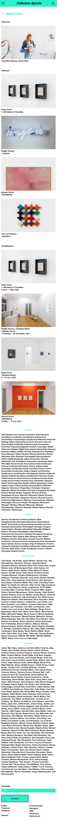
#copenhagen (7, 529)
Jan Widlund (26, 701)
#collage (9, 444)
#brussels (5, 527)
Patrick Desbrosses (43, 621)
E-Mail (4, 806)
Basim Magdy (33, 663)
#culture (33, 447)
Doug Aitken (42, 680)
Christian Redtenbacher (28, 575)
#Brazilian (5, 490)
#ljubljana (5, 539)
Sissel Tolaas (47, 755)
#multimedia (16, 469)
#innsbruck (48, 534)
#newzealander (38, 500)
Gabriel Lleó (18, 692)
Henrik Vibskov (39, 696)
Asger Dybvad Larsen (17, 663)
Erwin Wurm (31, 687)
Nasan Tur (21, 733)
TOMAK (34, 767)
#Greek (41, 495)
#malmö (39, 539)
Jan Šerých (15, 701)
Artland (42, 660)
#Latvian (49, 498)
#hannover (19, 534)
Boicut (17, 665)
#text (20, 483)
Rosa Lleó (24, 750)
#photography (32, 473)
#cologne (46, 527)
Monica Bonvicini (8, 733)
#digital (21, 449)
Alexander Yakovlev (22, 563)
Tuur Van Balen (20, 769)
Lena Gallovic (21, 604)
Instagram (5, 811)
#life (3, 464)
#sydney (44, 546)
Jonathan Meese (38, 709)
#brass (24, 442)
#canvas (31, 442)
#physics (42, 473)
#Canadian (22, 490)
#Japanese (25, 498)
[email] (28, 790)
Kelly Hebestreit (26, 600)
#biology (4, 442)
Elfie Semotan (14, 682)
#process (43, 476)
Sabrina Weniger (24, 626)
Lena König (41, 718)
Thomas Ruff (6, 764)
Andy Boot (38, 655)
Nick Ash (21, 619)
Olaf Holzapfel (38, 738)
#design (14, 449)
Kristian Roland (40, 716)
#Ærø (38, 520)
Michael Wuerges (8, 619)
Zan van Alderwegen (29, 638)
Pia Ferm (29, 743)
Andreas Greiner (40, 653)
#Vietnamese (16, 510)
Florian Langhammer (30, 587)
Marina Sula (28, 726)
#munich (24, 541)
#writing (24, 486)
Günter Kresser (34, 592)
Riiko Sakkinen (30, 747)
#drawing (51, 449)
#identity (44, 459)
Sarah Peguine (38, 626)
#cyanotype (42, 447)
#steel (17, 481)
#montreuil (6, 541)
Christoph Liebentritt (19, 578)
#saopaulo (5, 546)
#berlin (4, 524)
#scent (19, 478)
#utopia (4, 486)
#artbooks (17, 437)
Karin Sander (16, 713)
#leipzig (21, 537)
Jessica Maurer (39, 595)
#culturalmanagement (19, 447)
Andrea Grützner (41, 650)
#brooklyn (38, 524)
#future (4, 459)
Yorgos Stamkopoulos (41, 772)
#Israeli (10, 498)
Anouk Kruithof (18, 660)
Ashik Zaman (14, 570)
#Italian (16, 498)
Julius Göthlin (40, 711)
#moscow (16, 541)
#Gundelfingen (36, 532)
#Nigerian (50, 500)
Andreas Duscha (8, 653)
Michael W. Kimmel (44, 617)
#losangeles (23, 539)
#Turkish (49, 507)
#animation (30, 435)
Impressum (34, 814)
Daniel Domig (24, 675)
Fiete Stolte (40, 689)
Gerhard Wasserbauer (17, 592)
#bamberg (21, 522)
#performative (20, 473)
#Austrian (45, 488)
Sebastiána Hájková (21, 629)
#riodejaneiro (40, 544)
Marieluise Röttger (15, 614)
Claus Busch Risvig (43, 670)
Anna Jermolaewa (16, 658)
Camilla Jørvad (15, 573)
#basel (40, 522)
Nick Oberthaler (33, 733)
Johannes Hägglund (25, 706)
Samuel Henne (35, 750)
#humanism (35, 459)
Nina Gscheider (40, 735)
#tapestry (49, 481)
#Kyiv (15, 537)
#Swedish (27, 507)
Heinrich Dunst (43, 694)
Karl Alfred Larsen (45, 597)
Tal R (31, 760)
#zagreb (14, 551)
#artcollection (28, 437)
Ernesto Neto (19, 687)
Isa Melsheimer (28, 699)
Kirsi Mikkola (17, 716)
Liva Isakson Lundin (16, 721)
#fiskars (4, 532)
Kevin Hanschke (41, 600)
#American (14, 488)
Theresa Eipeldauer (9, 762)
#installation (21, 461)
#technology (12, 483)
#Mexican (28, 500)
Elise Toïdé (33, 583)
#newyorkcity (33, 541)
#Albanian (47, 486)
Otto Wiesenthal (24, 740)
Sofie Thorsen (23, 757)
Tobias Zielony (24, 767)
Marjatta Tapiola (41, 726)
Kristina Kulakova (17, 602)
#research (11, 478)
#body (17, 442)
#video (11, 486)
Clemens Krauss (24, 672)
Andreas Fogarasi (24, 653)
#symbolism (39, 481)
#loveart (14, 464)
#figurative (5, 457)
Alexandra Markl (39, 563)
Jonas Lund (25, 709)
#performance (7, 473)
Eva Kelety (11, 585)
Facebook (5, 808)
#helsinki (28, 534)
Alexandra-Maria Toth (28, 566)
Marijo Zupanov (30, 614)
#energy (27, 452)
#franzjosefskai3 (43, 457)
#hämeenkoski (7, 534)
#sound (11, 481)
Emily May (43, 583)
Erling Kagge (6, 687)
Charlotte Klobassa (29, 667)
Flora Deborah (14, 587)
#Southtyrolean (7, 507)
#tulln (12, 549)
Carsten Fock (14, 667)
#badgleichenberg (9, 522)
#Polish (24, 503)
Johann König (36, 704)
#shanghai (15, 546)
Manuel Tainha (25, 723)
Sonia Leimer (35, 757)
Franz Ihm (50, 689)
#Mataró (47, 539)
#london (13, 539)
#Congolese (41, 490)
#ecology (5, 452)
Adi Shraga (17, 561)
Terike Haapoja (41, 760)
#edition (20, 452)
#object (27, 471)
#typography (41, 483)
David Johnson (32, 580)
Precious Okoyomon (43, 743)
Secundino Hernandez (36, 752)
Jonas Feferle (13, 709)
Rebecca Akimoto (40, 624)
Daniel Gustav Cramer (20, 677)
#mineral (5, 466)
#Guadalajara (23, 532)
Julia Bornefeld (27, 711)
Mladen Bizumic (46, 730)
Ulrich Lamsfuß (47, 769)
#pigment (51, 473)
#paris (4, 544)
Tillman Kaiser (19, 764)
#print (36, 476)
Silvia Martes (18, 631)
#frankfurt (13, 532)
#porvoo (17, 544)
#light (7, 464)
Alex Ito (45, 648)
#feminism (41, 454)
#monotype (6, 469)
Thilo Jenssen (25, 762)
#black (12, 442)
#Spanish (19, 507)
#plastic (4, 476)
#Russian (5, 505)
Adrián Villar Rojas (9, 648)
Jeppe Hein (12, 704)
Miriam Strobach (32, 730)
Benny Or (38, 570)
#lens (27, 537)
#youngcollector (35, 486)
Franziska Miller (8, 590)
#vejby (23, 549)
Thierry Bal (33, 633)
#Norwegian (6, 503)
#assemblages (19, 440)
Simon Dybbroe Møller (34, 631)
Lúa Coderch (45, 721)
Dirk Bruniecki (46, 580)
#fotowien (20, 457)
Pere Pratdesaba (8, 624)
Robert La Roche (45, 747)
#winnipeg (5, 551)
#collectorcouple (31, 444)
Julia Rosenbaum (29, 597)
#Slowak (39, 505)
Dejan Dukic (30, 680)
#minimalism (23, 466)
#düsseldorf (27, 529)
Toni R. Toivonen (46, 767)
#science (26, 478)
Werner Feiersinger (23, 772)
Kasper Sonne (29, 713)
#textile (26, 483)
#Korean (33, 498)
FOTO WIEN (45, 587)
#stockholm (35, 546)
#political (12, 476)
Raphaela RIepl (7, 745)
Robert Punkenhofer (10, 750)
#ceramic (39, 442)
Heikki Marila (15, 694)
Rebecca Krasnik (8, 626)
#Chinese (31, 490)
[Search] (21, 14)
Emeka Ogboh (17, 684)
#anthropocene (42, 435)
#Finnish (35, 493)
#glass (27, 459)
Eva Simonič (22, 585)
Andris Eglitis (27, 655)
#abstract (9, 435)
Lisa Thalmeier (16, 607)
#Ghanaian (33, 495)
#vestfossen (32, 549)
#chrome (47, 442)
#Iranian (48, 495)
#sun (31, 481)
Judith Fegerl (14, 711)
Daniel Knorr (36, 677)
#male (20, 464)
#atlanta (32, 520)
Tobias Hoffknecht (9, 767)
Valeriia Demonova (9, 636)
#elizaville (37, 529)
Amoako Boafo (26, 650)
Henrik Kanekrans (24, 696)
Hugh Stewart (48, 592)
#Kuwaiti (41, 498)
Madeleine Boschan (9, 723)
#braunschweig (27, 524)
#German (24, 495)
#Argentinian (25, 488)
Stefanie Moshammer (19, 760)
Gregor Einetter (42, 692)
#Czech (4, 493)
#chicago (38, 527)
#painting (46, 471)
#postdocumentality (24, 476)
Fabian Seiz (29, 689)
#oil (39, 471)
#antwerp (24, 520)
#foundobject (30, 457)
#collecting (18, 444)
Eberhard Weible (21, 583)
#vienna (41, 549)
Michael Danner (28, 617)
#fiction (50, 454)
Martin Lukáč (13, 728)
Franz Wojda (6, 692)
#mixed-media (42, 466)
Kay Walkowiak (42, 713)
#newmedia (6, 471)
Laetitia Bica (31, 602)
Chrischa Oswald (41, 573)
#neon (48, 469)
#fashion (25, 454)
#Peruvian (16, 503)
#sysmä (51, 546)
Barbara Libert (27, 570)
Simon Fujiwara (34, 755)
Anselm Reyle (32, 660)
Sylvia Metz (12, 633)
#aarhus (4, 520)
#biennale (42, 440)
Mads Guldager (31, 609)
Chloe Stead (27, 573)
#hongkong (37, 534)
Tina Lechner (45, 764)
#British (13, 490)
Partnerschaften (36, 806)
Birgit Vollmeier (7, 665)
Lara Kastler (42, 602)
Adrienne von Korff (26, 648)
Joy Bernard (16, 597)
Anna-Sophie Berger (34, 658)
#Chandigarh (28, 527)
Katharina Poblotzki (9, 600)
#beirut (46, 522)
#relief (4, 478)
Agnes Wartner (29, 561)
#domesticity (41, 449)
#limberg (33, 537)
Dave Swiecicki (18, 580)
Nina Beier (30, 619)
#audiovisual (32, 440)
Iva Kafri (39, 699)
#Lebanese (6, 500)
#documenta (30, 449)
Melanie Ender (42, 728)
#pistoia (10, 544)
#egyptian (27, 493)
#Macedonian (17, 500)
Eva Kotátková (16, 689)
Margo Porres (44, 609)
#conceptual (43, 444)
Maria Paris (17, 612)
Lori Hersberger (32, 721)
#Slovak (21, 505)
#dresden (18, 529)
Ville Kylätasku (7, 772)
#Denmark (5, 449)
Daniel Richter (18, 680)
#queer (50, 476)
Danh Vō (14, 675)
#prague (25, 544)
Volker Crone (13, 638)
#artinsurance (40, 437)
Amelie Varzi (43, 566)
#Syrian (42, 507)
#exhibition (49, 452)
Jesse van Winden (24, 595)
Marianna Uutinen (40, 723)
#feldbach (46, 529)
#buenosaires (16, 527)
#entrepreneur (38, 452)
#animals (21, 435)
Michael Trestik (17, 730)
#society (43, 478)
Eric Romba (30, 684)
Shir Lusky (35, 629)
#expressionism (8, 454)
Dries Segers (7, 583)
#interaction (32, 461)
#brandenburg (14, 524)
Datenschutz (34, 816)
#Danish (12, 493)
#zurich (21, 551)
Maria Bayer (6, 612)
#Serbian (14, 505)
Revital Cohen (17, 747)
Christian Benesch (9, 575)
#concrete (5, 447)
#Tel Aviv (5, 549)
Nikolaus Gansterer (14, 735)
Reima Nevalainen (40, 745)
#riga (32, 544)
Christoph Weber (27, 670)
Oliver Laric (50, 738)
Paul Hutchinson (39, 740)
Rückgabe (33, 808)
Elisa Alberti (40, 682)
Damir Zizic (6, 580)
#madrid (32, 539)
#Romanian (45, 503)
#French (15, 495)
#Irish (3, 498)
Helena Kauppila (8, 696)
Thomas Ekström (46, 633)
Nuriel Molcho (25, 738)
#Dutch (19, 493)
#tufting (33, 483)
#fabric (18, 454)
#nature (41, 469)
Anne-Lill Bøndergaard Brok (21, 568)
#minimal (13, 466)
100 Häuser (6, 561)
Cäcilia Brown (41, 665)
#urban (50, 483)
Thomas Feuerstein (40, 762)
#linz (40, 537)
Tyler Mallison (33, 769)
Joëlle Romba (24, 704)
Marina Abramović (14, 726)
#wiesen (48, 549)
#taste (4, 483)
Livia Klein (28, 607)
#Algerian (5, 488)
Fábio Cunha (34, 585)
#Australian (36, 488)
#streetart (24, 481)
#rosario (50, 544)
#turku (17, 549)
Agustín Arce (42, 561)
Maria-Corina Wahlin (32, 612)
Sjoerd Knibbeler (8, 757)
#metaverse (46, 464)
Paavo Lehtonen (27, 621)
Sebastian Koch (18, 752)
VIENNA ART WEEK (27, 636)
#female (33, 454)
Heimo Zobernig (29, 694)
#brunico (47, 524)
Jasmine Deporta (8, 595)
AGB (31, 811)
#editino (13, 452)
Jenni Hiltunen (38, 701)
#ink (13, 461)
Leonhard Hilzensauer (37, 604)
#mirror (32, 466)
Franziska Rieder (23, 590)
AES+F (38, 648)
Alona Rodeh (13, 650)
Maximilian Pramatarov (11, 617)
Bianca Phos (45, 663)
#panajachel (50, 541)
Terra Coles (23, 633)
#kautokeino (6, 537)
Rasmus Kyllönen (24, 624)
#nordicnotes (17, 471)
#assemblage (7, 440)
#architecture (7, 437)
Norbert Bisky (12, 738)
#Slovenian (30, 505)
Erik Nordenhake (43, 684)
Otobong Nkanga (8, 740)
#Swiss (35, 507)
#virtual (18, 486)
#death (50, 447)
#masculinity (29, 464)
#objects (34, 471)
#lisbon (45, 537)
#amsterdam (14, 520)
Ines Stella (16, 699)
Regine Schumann (23, 745)
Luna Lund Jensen (16, 609)
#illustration (6, 461)
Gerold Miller (29, 692)
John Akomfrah (41, 706)
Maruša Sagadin (27, 728)
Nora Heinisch (42, 619)
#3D (3, 435)
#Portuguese (33, 503)
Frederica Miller (37, 590)
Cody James (34, 578)
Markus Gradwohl (45, 614)
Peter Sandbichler (16, 743)
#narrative (33, 469)
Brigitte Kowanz (28, 665)
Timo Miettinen (32, 764)
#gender (20, 459)
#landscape (42, 461)
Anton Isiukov (39, 568)
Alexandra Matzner (9, 566)
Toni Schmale (7, 769)
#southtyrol (25, 546)
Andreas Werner (14, 655)
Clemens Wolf (38, 672)
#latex (50, 461)
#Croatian (51, 490)
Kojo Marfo (28, 716)
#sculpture (35, 478)
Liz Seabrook (39, 607)
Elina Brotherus (27, 682)
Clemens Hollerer (8, 672)
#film (13, 457)
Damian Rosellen (47, 578)
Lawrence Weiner (16, 718)
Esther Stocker (43, 687)
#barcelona (31, 522)
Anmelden (15, 798)
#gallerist (12, 459)
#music (25, 469)
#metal (38, 464)
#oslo (42, 541)
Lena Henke (30, 718)
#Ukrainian (6, 510)
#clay (3, 444)
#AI (15, 435)
